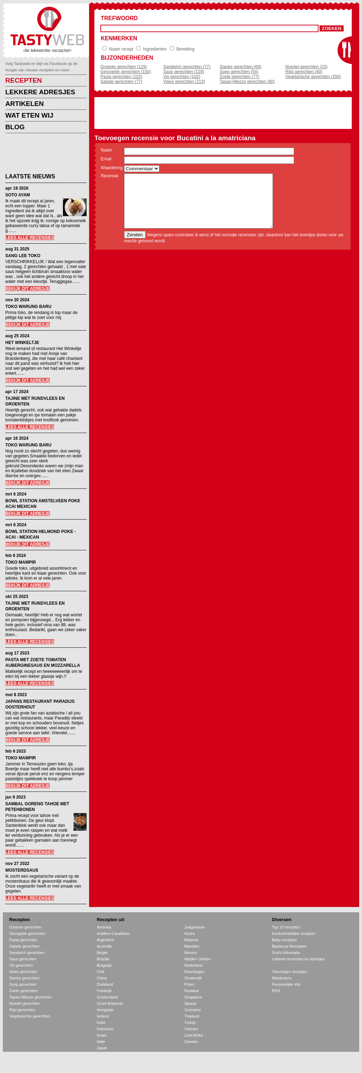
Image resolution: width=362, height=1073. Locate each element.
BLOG (15, 127)
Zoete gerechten (23, 991)
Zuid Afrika (194, 1035)
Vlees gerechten (23, 972)
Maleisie (192, 940)
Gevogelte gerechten (27, 933)
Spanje (191, 1003)
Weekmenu (281, 978)
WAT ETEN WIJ (29, 115)
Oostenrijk (193, 978)
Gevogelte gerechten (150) (125, 71)
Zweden (191, 1041)
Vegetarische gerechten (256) (313, 76)
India (101, 1022)
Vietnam (192, 1029)
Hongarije (105, 1010)
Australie (104, 946)
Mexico (191, 952)
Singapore (193, 997)
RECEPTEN (23, 80)
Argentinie (106, 940)
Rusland (192, 991)
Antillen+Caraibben (113, 933)
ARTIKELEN (24, 103)
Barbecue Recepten (289, 946)
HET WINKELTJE (22, 342)
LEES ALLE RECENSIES (29, 237)
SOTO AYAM (17, 194)
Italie (101, 1041)
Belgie (102, 952)
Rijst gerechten (22, 1010)
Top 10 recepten (286, 927)
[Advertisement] (40, 154)
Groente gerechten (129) (123, 66)
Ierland (103, 1016)
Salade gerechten (24, 946)
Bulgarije (104, 965)
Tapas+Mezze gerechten (30, 997)
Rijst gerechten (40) (303, 71)
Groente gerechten (25, 927)
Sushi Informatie (286, 952)
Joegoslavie (195, 927)
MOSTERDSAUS (21, 870)
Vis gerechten (21, 965)
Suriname (193, 1010)
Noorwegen (194, 972)
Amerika (104, 927)
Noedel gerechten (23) (306, 66)
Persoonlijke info (286, 984)
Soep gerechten (23, 984)
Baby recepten (284, 940)
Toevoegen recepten (289, 972)
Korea (190, 933)
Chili (100, 972)
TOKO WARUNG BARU (28, 306)
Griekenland (107, 997)
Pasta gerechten (23, 940)
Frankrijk (104, 991)
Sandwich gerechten (27, 952)
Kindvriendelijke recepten (293, 933)
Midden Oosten (198, 959)
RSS (276, 991)
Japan (102, 1048)
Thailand (192, 1016)
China (102, 978)
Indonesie (105, 1029)
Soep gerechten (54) (239, 71)
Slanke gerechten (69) (240, 66)
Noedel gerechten (24, 1003)
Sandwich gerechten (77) (186, 66)
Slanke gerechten (24, 978)
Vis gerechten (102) (181, 76)
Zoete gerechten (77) (239, 76)
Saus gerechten (22, 959)
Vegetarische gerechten (29, 1016)
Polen (189, 984)
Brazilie (103, 959)
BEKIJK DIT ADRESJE (27, 288)
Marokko (192, 946)
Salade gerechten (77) (121, 81)
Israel (101, 1035)
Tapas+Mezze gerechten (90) (247, 81)
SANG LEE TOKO (22, 255)
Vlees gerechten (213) (184, 81)
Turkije (190, 1022)
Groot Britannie (110, 1003)
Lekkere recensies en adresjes (298, 959)
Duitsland (105, 984)
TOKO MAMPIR (20, 562)
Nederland (194, 965)
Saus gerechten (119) (183, 71)
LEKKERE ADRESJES (40, 92)
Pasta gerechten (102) (121, 76)
